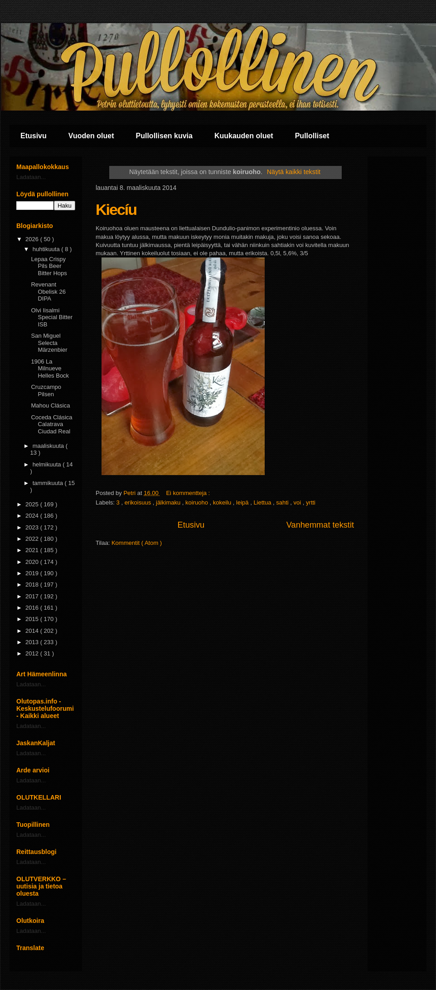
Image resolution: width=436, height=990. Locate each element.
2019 (32, 573)
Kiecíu (116, 209)
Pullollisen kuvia (164, 136)
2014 (32, 630)
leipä (243, 502)
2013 (32, 642)
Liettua (263, 502)
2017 (32, 596)
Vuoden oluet (91, 136)
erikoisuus (139, 502)
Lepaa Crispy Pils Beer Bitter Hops (49, 266)
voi (298, 502)
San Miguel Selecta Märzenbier (49, 342)
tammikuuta (49, 483)
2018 (32, 584)
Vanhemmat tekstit (320, 524)
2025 (32, 504)
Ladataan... (31, 177)
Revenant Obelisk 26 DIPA (48, 291)
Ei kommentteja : (188, 493)
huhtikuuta (47, 249)
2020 (32, 561)
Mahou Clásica (50, 405)
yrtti (310, 502)
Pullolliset (312, 136)
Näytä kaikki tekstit (293, 171)
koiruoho (197, 502)
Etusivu (33, 136)
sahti (283, 502)
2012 (32, 653)
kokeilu (223, 502)
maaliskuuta (49, 445)
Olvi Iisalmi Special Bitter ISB (52, 317)
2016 (32, 607)
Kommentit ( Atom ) (136, 542)
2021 (32, 550)
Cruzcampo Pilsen (46, 390)
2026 (32, 239)
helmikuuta (48, 464)
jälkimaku (169, 502)
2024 (32, 515)
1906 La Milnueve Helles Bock (50, 368)
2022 (32, 538)
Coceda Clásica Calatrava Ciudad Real (51, 424)
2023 (32, 527)
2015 (32, 619)
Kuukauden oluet (243, 136)
